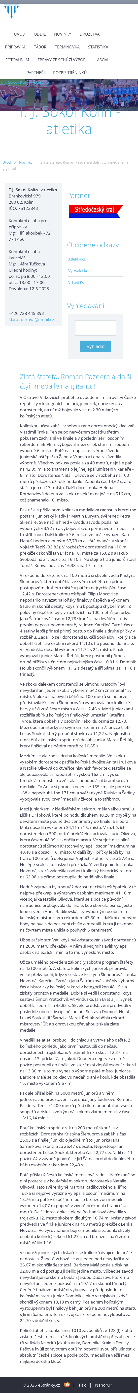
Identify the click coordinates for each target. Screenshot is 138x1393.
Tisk (82, 1385)
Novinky (62, 34)
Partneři (36, 72)
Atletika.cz (77, 259)
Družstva (90, 34)
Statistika (98, 47)
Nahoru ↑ (104, 1385)
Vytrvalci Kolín (80, 270)
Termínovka (67, 47)
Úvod (19, 34)
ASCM (102, 60)
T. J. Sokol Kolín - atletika (24, 82)
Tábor (40, 47)
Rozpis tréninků (70, 72)
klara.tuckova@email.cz (31, 319)
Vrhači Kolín (78, 282)
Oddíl (40, 34)
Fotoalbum (17, 60)
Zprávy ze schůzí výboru (63, 60)
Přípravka (15, 47)
